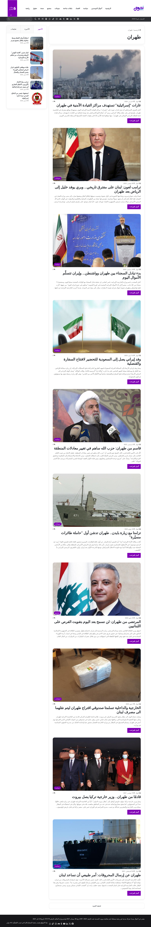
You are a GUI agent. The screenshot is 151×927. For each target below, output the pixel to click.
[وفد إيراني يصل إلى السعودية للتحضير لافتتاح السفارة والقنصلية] (97, 326)
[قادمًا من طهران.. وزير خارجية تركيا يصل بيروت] (97, 764)
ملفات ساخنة (67, 8)
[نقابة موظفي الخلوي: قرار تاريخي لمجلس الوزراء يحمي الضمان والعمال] (36, 72)
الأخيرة (27, 29)
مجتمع (49, 8)
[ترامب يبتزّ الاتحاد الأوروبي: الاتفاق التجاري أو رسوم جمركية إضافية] (36, 85)
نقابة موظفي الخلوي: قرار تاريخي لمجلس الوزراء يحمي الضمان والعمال (19, 69)
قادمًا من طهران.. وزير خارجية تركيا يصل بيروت (106, 797)
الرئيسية (108, 8)
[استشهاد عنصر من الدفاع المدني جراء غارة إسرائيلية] (36, 98)
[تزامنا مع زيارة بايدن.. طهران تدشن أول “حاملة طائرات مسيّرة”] (97, 500)
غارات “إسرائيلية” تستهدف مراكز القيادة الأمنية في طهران (98, 105)
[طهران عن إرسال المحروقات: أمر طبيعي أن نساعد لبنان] (97, 844)
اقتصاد (78, 8)
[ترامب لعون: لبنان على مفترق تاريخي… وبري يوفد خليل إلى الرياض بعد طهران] (97, 154)
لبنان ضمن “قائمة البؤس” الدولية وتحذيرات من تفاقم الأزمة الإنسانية (19, 55)
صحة (42, 8)
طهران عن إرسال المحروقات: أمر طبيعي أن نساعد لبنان (100, 875)
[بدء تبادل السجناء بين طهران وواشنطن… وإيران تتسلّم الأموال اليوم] (97, 240)
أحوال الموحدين (96, 8)
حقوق (35, 8)
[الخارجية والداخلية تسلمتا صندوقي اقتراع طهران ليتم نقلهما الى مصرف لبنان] (97, 675)
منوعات (57, 8)
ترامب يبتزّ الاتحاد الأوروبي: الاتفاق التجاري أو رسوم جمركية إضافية (20, 84)
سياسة (85, 8)
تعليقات (13, 29)
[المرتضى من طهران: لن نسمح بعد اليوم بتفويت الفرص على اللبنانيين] (97, 589)
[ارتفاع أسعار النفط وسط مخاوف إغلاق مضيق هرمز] (36, 43)
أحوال (137, 101)
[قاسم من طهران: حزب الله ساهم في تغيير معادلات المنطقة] (97, 415)
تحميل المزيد (96, 906)
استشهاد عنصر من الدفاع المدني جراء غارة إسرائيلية (20, 95)
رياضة (28, 8)
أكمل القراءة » (134, 121)
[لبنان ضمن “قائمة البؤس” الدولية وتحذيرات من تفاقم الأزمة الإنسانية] (36, 57)
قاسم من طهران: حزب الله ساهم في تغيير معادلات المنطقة (97, 448)
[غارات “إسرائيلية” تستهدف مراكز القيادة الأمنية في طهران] (97, 74)
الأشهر (40, 29)
